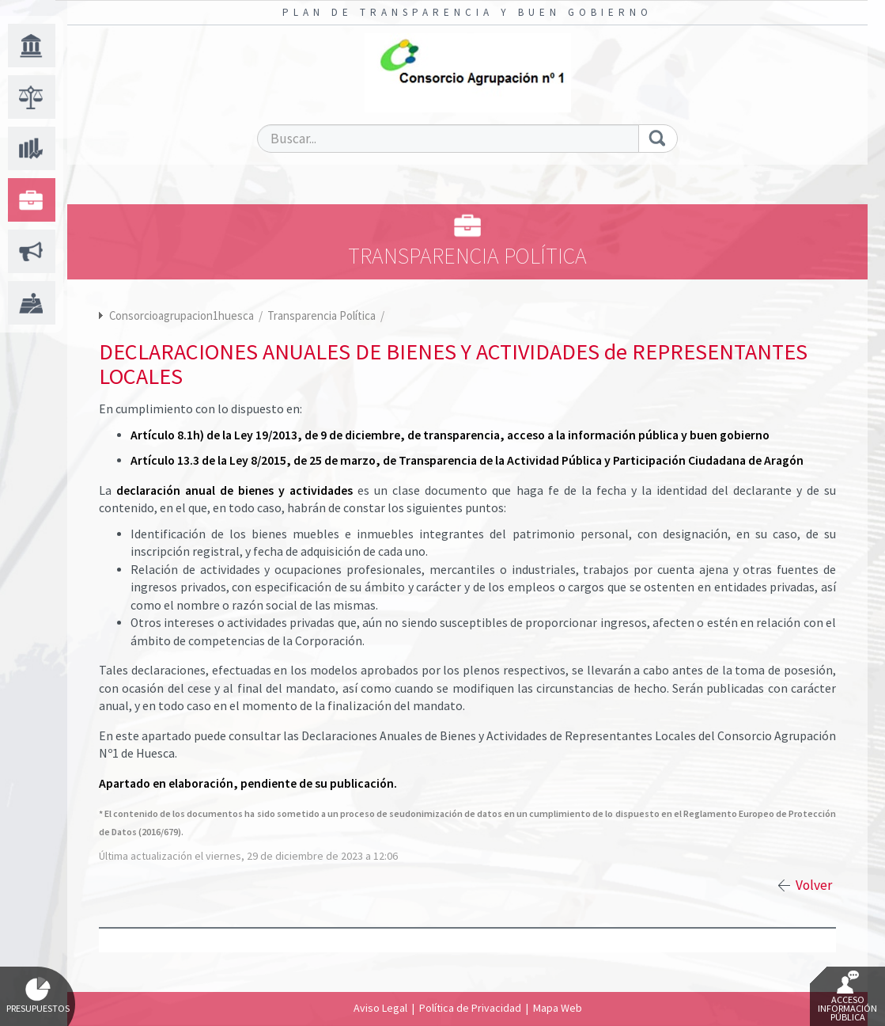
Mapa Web (557, 1008)
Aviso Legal (380, 1008)
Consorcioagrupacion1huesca (181, 315)
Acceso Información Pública (847, 997)
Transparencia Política (322, 315)
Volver (814, 885)
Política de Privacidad (470, 1008)
